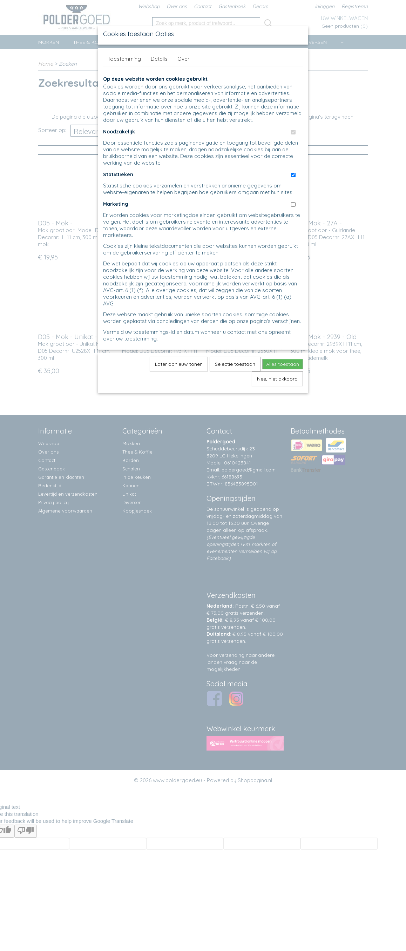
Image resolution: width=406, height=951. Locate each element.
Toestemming (124, 58)
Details (159, 58)
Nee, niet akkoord (277, 379)
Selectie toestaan (235, 364)
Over (183, 58)
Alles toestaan (282, 364)
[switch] (293, 132)
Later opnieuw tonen (179, 364)
